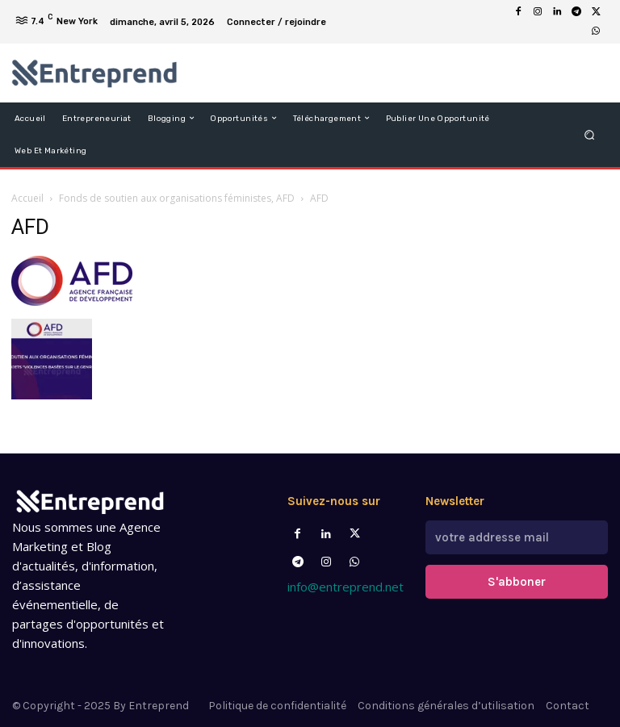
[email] (516, 537)
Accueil (27, 198)
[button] (589, 134)
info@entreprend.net (345, 587)
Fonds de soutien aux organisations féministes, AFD (177, 198)
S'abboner (517, 581)
